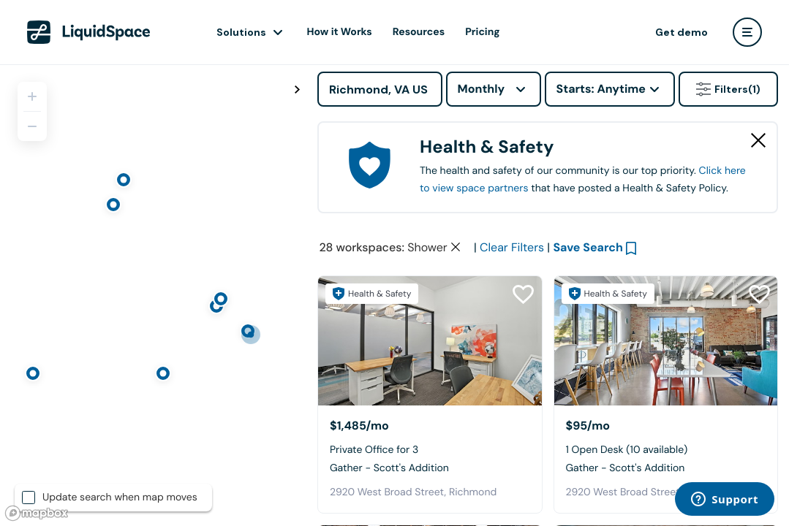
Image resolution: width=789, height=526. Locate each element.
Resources (419, 32)
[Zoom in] (32, 96)
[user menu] (747, 32)
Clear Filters (512, 247)
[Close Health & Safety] (758, 140)
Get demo (681, 32)
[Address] (379, 89)
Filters (728, 89)
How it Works (339, 32)
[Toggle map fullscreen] (296, 90)
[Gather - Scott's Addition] (430, 340)
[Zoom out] (32, 126)
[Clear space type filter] (455, 247)
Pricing (482, 32)
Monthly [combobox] (481, 88)
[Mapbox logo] (36, 513)
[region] (153, 295)
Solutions (241, 32)
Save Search (588, 247)
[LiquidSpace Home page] (89, 32)
